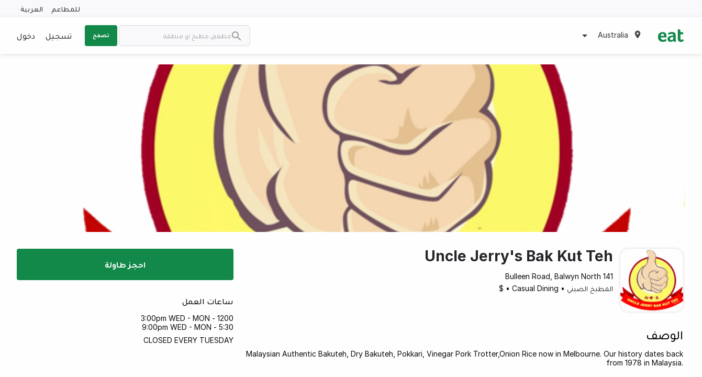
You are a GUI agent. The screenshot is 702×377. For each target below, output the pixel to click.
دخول (26, 35)
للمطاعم (65, 8)
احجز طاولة (125, 264)
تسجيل (59, 35)
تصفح (101, 35)
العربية (31, 8)
